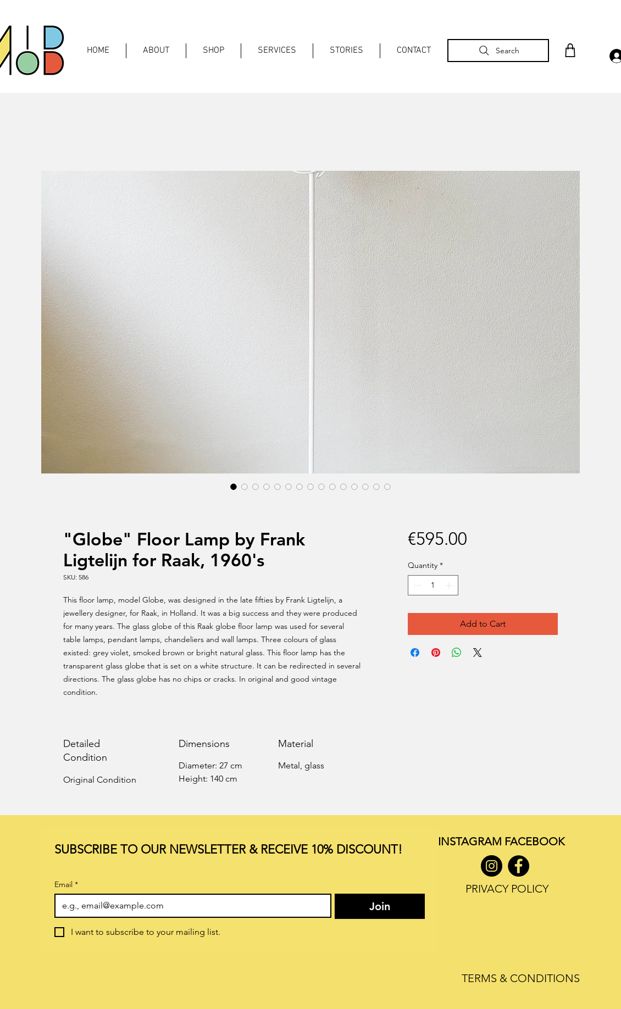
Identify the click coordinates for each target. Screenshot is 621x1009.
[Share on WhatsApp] (456, 652)
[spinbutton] (433, 585)
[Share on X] (477, 652)
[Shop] (570, 50)
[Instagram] (491, 866)
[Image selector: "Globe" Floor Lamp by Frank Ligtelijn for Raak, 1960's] (233, 486)
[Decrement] (416, 585)
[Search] (498, 50)
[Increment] (450, 585)
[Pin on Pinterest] (435, 652)
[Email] (190, 906)
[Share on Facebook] (415, 652)
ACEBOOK (537, 841)
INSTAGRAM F (474, 841)
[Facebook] (518, 866)
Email (66, 884)
